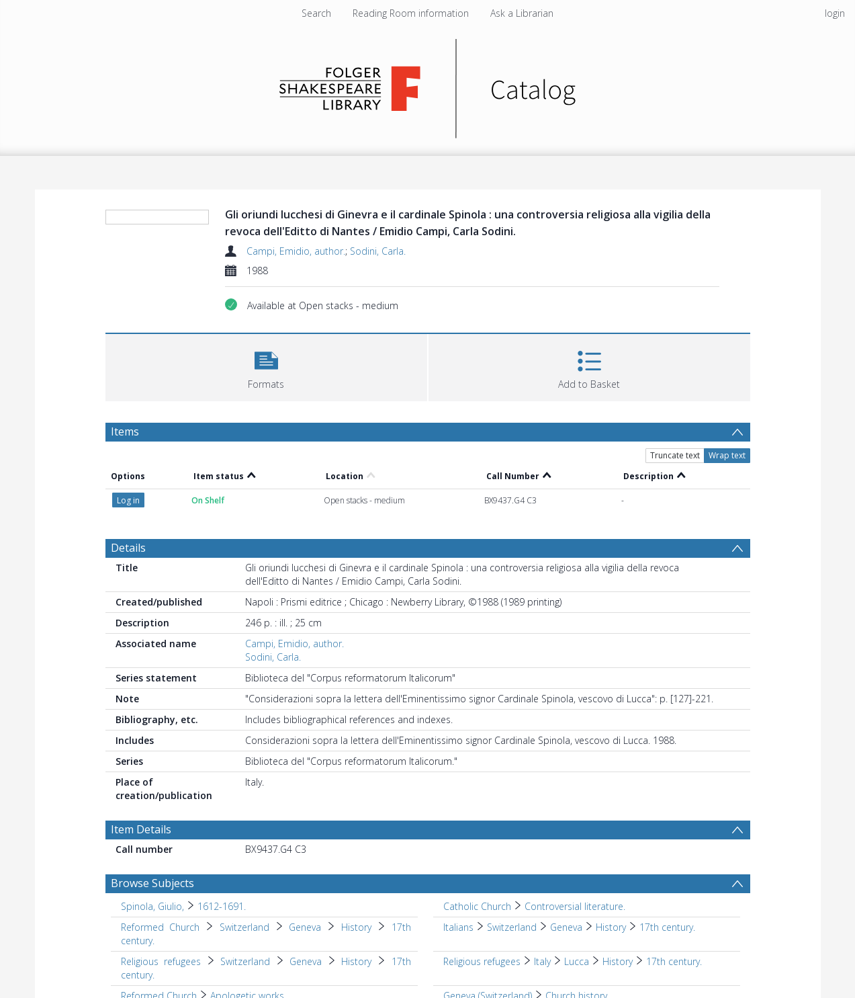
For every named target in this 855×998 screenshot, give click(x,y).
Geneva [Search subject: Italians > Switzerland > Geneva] (566, 927)
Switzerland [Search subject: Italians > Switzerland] (512, 927)
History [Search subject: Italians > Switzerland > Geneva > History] (611, 927)
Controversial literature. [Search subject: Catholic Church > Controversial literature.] (575, 906)
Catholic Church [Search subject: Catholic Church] (477, 906)
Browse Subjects (152, 883)
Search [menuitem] (316, 13)
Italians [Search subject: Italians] (458, 927)
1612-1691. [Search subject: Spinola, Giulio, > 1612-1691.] (221, 906)
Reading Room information (411, 13)
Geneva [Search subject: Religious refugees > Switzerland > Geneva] (305, 961)
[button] (266, 366)
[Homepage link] (427, 85)
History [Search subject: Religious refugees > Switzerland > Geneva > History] (356, 961)
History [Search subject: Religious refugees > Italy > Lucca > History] (617, 961)
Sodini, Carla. (378, 251)
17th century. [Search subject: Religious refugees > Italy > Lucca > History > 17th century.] (674, 961)
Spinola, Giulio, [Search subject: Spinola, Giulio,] (152, 906)
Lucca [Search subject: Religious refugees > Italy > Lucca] (576, 961)
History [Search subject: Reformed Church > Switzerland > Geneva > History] (356, 927)
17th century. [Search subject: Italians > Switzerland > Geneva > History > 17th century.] (667, 927)
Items (125, 431)
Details (128, 547)
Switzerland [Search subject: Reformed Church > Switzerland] (244, 927)
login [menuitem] (835, 13)
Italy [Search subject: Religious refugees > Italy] (542, 961)
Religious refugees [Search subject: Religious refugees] (161, 961)
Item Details (141, 829)
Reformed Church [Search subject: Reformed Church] (160, 927)
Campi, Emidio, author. (295, 251)
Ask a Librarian (521, 13)
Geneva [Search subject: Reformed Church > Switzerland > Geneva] (305, 927)
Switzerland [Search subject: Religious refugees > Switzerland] (245, 961)
